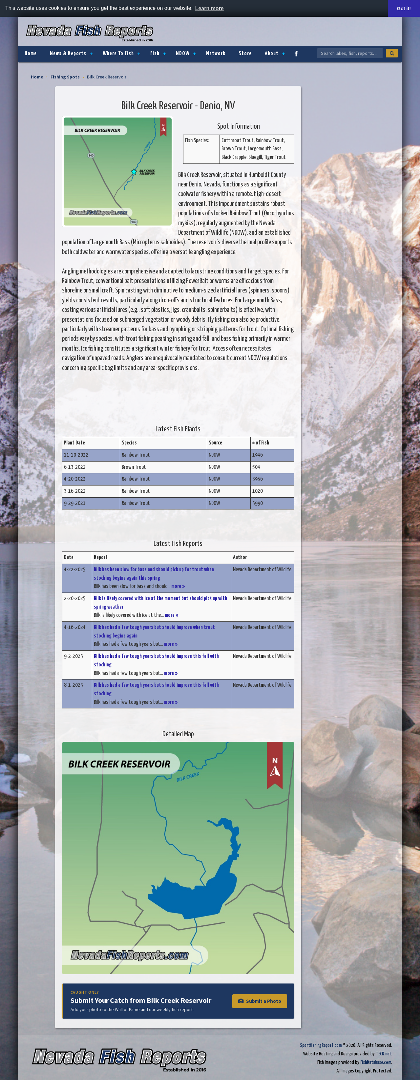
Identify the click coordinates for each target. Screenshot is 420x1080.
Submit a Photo (259, 1001)
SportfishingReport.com (321, 1045)
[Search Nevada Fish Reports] (350, 53)
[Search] (392, 53)
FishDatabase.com (375, 1062)
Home (37, 77)
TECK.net (383, 1053)
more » (178, 586)
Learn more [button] (209, 8)
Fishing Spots (65, 77)
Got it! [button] (404, 8)
